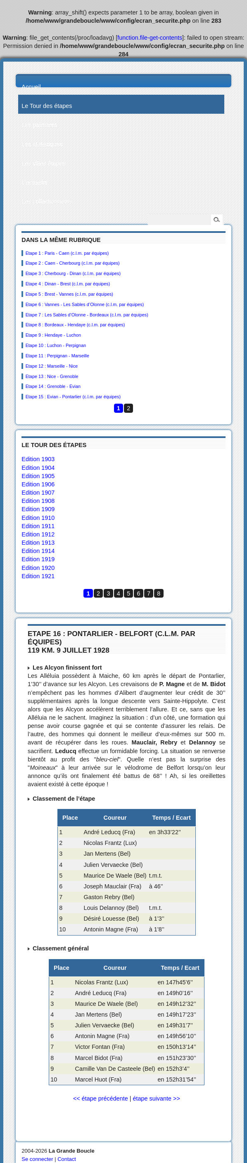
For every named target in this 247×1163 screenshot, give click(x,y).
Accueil (30, 87)
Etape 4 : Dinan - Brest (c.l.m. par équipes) (68, 283)
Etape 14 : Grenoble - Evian (53, 386)
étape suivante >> (156, 1098)
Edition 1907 (38, 492)
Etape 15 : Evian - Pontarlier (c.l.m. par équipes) (73, 396)
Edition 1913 (38, 542)
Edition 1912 (38, 534)
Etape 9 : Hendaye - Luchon (53, 335)
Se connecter (37, 1159)
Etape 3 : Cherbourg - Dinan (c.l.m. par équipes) (73, 273)
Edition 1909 (38, 509)
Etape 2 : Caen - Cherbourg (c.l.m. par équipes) (73, 263)
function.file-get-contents (149, 37)
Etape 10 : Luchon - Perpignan (56, 345)
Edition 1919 (38, 559)
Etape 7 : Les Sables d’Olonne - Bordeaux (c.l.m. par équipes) (87, 314)
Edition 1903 (38, 459)
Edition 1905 (38, 476)
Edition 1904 (38, 467)
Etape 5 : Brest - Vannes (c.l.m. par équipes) (69, 294)
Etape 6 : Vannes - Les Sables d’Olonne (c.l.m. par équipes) (85, 304)
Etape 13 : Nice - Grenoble (52, 376)
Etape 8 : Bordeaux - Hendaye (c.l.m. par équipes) (75, 324)
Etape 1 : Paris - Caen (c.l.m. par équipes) (67, 253)
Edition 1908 (38, 501)
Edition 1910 (38, 517)
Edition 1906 (38, 484)
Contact (66, 1159)
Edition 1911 (38, 526)
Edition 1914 (38, 551)
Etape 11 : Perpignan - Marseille (57, 355)
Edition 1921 (38, 576)
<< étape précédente (100, 1098)
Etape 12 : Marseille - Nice (52, 366)
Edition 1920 (38, 568)
